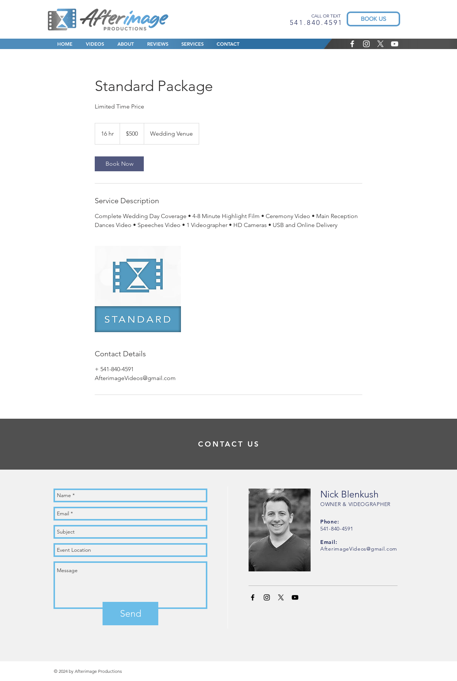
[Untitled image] (138, 289)
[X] (380, 43)
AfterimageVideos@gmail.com (358, 548)
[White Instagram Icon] (366, 43)
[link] (119, 163)
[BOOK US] (373, 19)
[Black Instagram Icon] (267, 597)
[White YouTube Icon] (394, 43)
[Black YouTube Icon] (295, 597)
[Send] (130, 613)
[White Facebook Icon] (352, 43)
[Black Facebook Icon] (253, 597)
